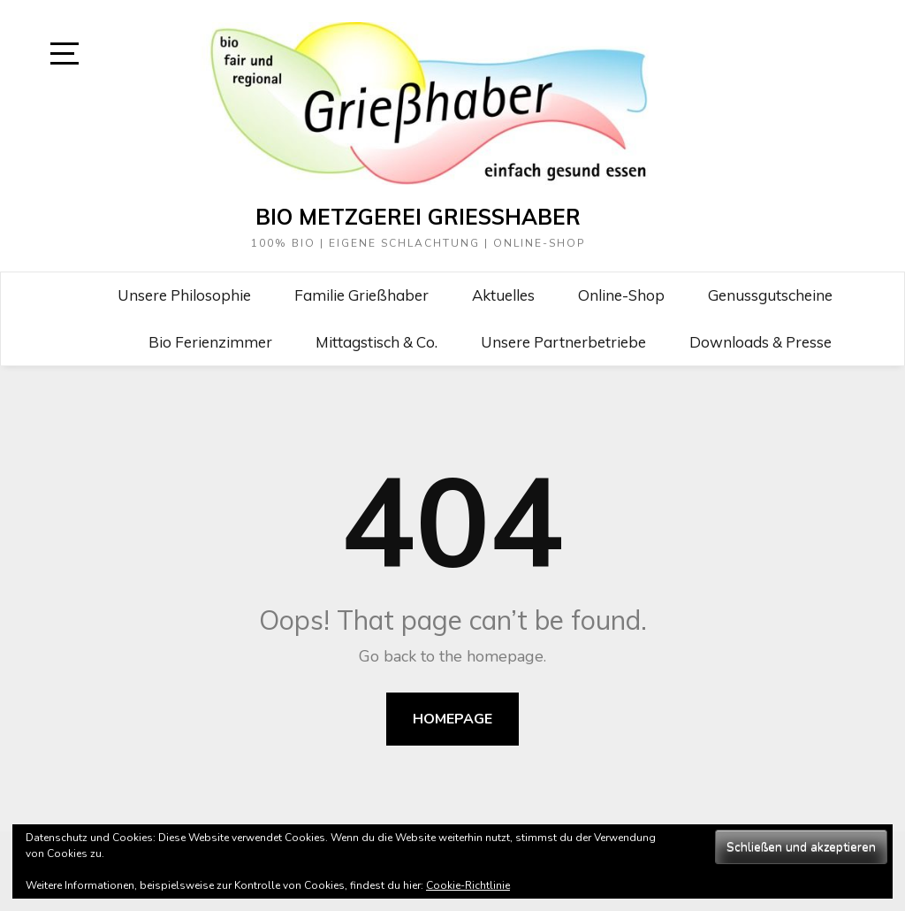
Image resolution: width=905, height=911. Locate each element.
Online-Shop (621, 295)
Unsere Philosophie (184, 295)
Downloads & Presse (760, 342)
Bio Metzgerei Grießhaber (418, 216)
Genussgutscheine (770, 295)
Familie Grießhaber (361, 295)
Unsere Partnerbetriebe (563, 342)
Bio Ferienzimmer (210, 342)
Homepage (452, 719)
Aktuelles (503, 295)
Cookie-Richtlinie (468, 885)
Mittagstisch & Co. (376, 342)
